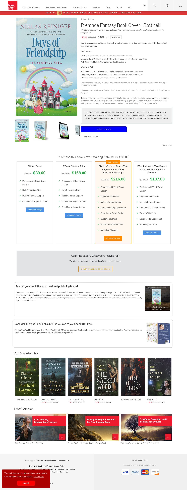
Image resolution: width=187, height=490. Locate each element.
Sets (53, 472)
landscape (85, 101)
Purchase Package (35, 210)
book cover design (118, 103)
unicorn (101, 98)
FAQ (20, 469)
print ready (153, 103)
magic (92, 101)
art (152, 98)
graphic (130, 101)
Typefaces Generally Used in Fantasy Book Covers (140, 443)
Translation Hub (62, 472)
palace (129, 98)
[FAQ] (131, 8)
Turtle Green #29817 (22, 400)
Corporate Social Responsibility (41, 469)
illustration (165, 98)
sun (91, 103)
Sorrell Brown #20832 (76, 400)
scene (148, 98)
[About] (120, 8)
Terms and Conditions (37, 466)
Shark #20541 (152, 400)
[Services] (97, 8)
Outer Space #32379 (49, 400)
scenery (164, 101)
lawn (145, 101)
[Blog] (109, 8)
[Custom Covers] (80, 8)
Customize (104, 129)
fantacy (123, 101)
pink (96, 101)
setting (83, 103)
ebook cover (143, 103)
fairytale (123, 98)
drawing (157, 98)
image (140, 101)
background (109, 98)
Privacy (49, 466)
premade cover (105, 103)
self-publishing (132, 103)
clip (107, 101)
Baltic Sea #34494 (127, 400)
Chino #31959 (99, 400)
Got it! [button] (26, 483)
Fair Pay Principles (61, 469)
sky (88, 103)
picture (157, 101)
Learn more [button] (39, 477)
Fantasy (91, 19)
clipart (117, 101)
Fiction (83, 19)
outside (142, 98)
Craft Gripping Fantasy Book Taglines (29, 443)
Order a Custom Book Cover (95, 269)
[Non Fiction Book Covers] (57, 8)
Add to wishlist (90, 137)
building (102, 101)
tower (96, 103)
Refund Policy (59, 466)
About (25, 469)
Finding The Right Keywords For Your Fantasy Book (87, 443)
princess (89, 98)
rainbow (136, 98)
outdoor (151, 101)
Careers (72, 469)
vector (117, 98)
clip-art (111, 101)
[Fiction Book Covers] (31, 8)
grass (135, 101)
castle (95, 98)
